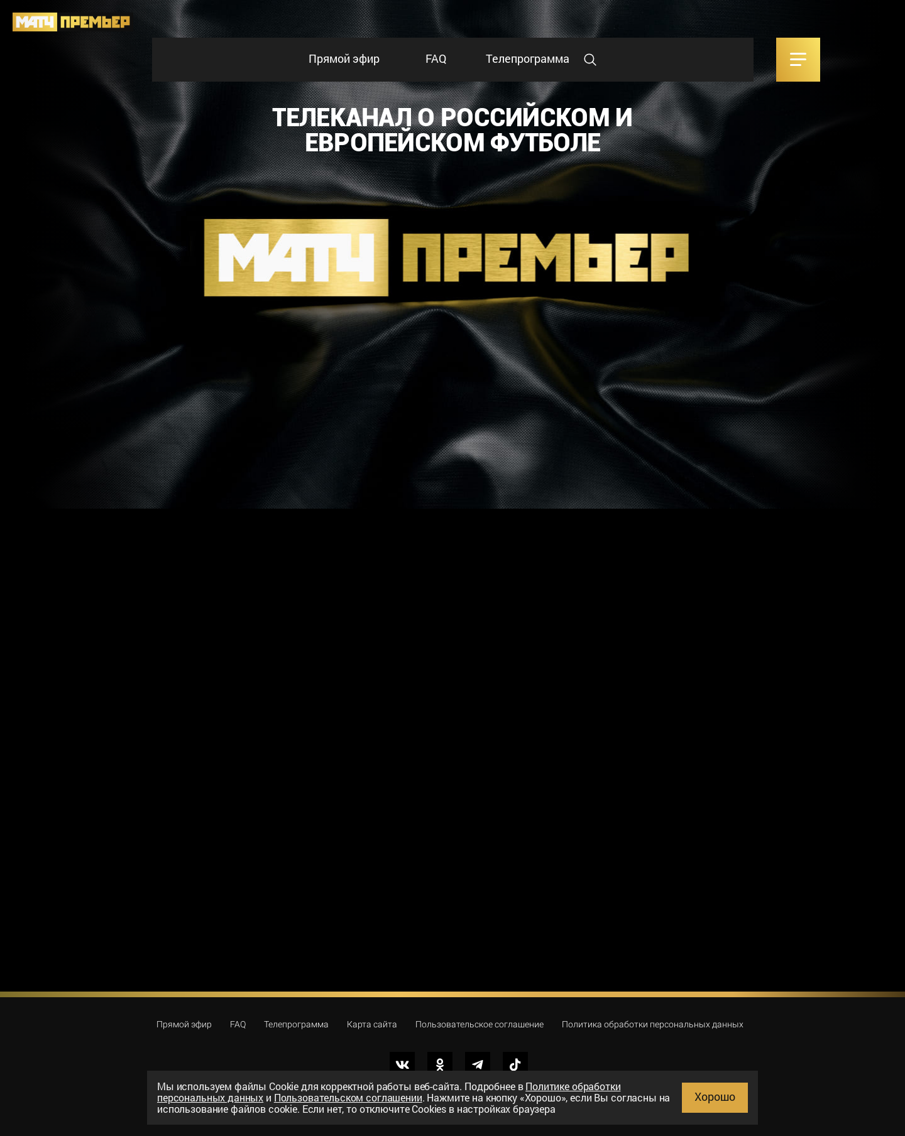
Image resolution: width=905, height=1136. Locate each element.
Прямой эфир (344, 58)
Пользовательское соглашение (479, 1024)
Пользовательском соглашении (348, 1097)
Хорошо (714, 1096)
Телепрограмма (527, 58)
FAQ (435, 58)
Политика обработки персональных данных (652, 1024)
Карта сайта (372, 1024)
